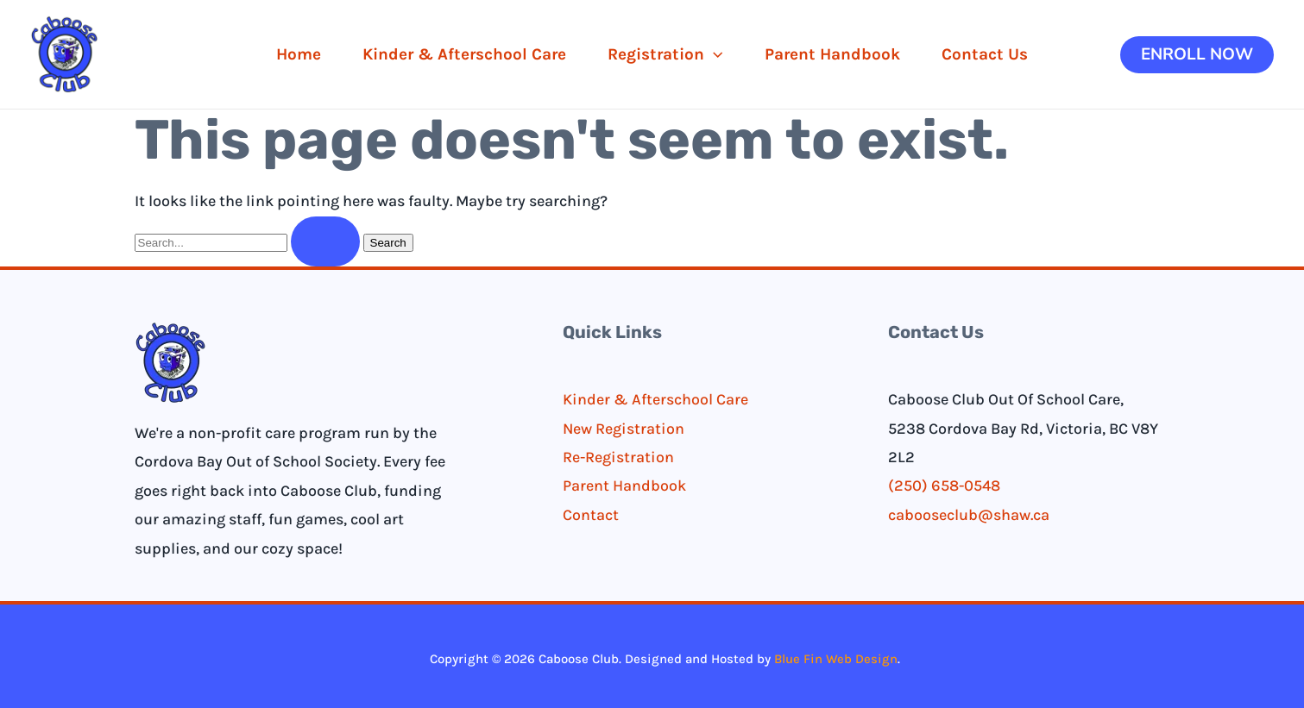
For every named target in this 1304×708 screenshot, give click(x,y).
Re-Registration (618, 457)
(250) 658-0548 (944, 486)
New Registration (624, 428)
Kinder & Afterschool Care (655, 400)
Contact (591, 514)
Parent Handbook (624, 486)
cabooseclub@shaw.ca (968, 514)
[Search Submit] (325, 241)
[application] (713, 54)
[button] (1197, 54)
